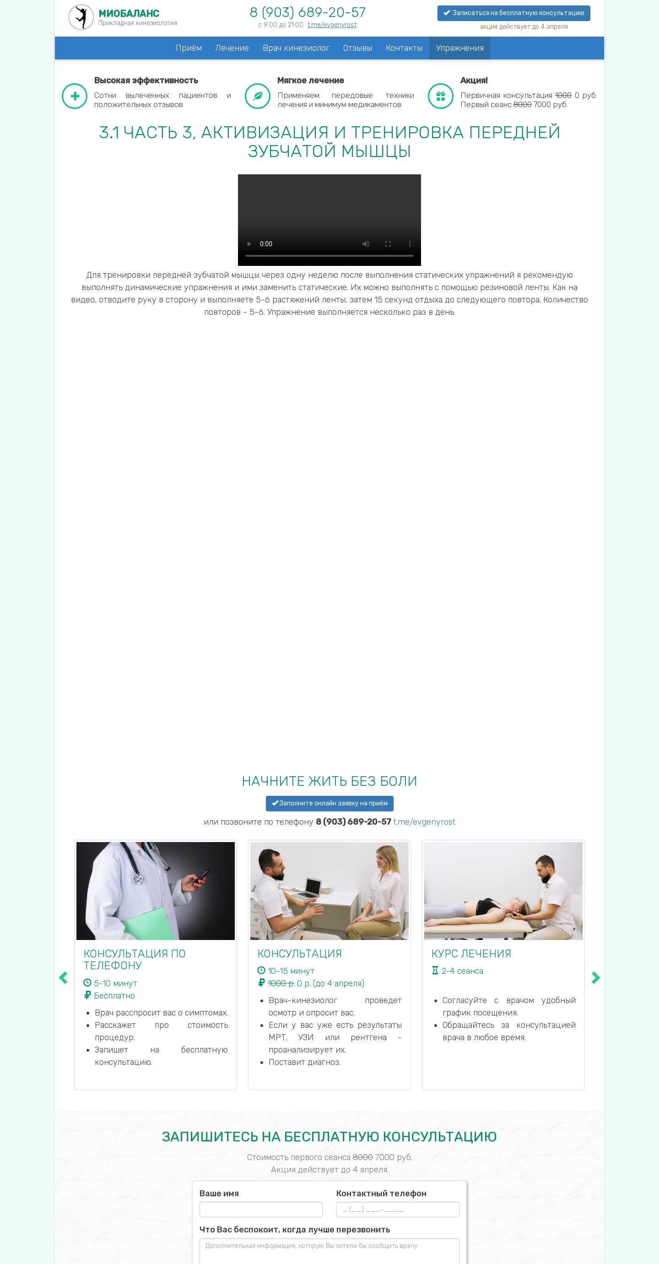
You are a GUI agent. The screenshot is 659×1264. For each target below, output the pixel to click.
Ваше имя (219, 1193)
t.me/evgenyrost (332, 25)
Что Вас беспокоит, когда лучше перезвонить (295, 1230)
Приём (189, 48)
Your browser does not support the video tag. (329, 220)
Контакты (404, 48)
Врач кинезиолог (296, 48)
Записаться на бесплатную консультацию (513, 13)
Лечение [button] (232, 48)
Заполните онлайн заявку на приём (330, 803)
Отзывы (357, 48)
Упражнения (460, 48)
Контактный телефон (381, 1193)
